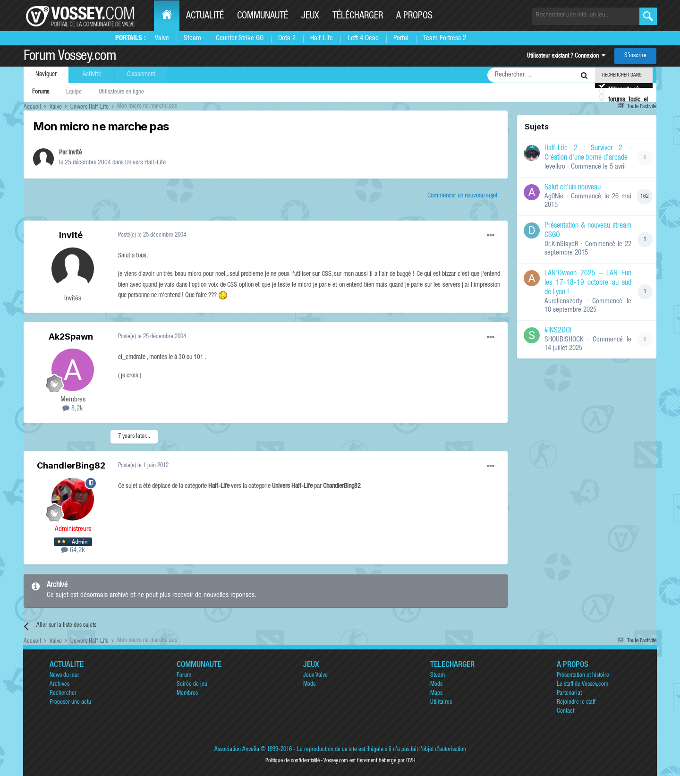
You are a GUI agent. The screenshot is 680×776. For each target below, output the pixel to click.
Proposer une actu (70, 702)
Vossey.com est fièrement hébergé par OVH (369, 761)
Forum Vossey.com (70, 57)
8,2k (72, 408)
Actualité (205, 16)
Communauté (262, 16)
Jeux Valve (315, 676)
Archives (59, 685)
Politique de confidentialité (292, 761)
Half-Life (321, 38)
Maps (436, 694)
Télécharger (357, 16)
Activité (92, 74)
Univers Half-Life (145, 163)
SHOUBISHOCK (564, 339)
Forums (40, 92)
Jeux (310, 16)
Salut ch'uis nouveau (572, 188)
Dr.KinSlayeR (561, 244)
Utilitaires (441, 702)
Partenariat (569, 694)
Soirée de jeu (192, 685)
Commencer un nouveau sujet (462, 196)
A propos (414, 16)
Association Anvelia (236, 750)
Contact (565, 711)
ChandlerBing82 (71, 465)
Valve (162, 38)
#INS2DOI (557, 331)
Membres (187, 694)
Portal (400, 38)
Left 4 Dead (363, 38)
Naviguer (46, 74)
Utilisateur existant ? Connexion (566, 56)
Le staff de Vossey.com (582, 685)
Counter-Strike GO (240, 38)
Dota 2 (287, 38)
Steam (192, 38)
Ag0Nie (553, 196)
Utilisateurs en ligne (121, 92)
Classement (141, 74)
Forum (184, 676)
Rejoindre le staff (576, 702)
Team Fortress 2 (444, 38)
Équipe (74, 92)
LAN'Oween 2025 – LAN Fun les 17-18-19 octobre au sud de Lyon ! (587, 283)
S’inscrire (635, 56)
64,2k (73, 550)
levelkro (554, 167)
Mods (309, 685)
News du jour (64, 676)
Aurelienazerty (563, 301)
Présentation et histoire (583, 676)
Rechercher (63, 694)
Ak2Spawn (71, 336)
